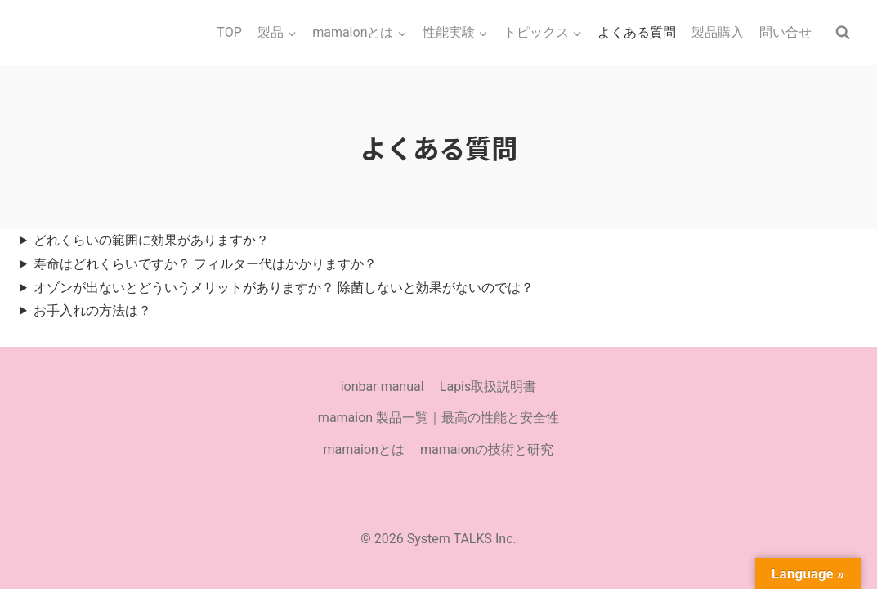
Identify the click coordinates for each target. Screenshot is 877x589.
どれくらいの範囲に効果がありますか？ (151, 240)
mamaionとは (364, 449)
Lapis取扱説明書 (488, 386)
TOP (229, 32)
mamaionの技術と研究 (486, 449)
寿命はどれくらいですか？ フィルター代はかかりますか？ (205, 264)
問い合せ (785, 32)
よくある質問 (636, 32)
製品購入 (717, 32)
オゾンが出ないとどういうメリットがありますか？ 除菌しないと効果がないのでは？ (284, 287)
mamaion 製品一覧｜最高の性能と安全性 (438, 417)
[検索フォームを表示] (842, 32)
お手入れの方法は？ (92, 310)
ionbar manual (382, 386)
